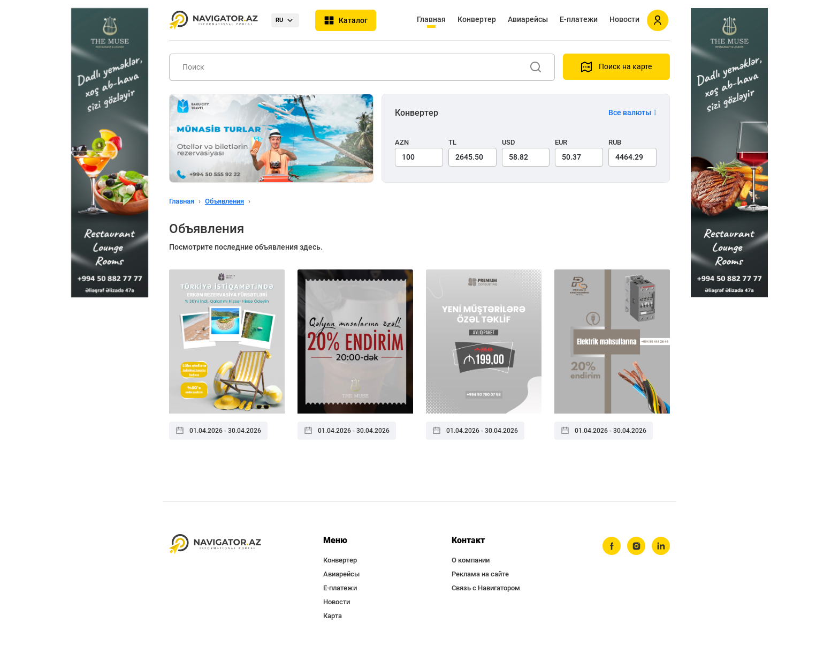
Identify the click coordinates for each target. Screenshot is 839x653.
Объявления (224, 201)
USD (508, 142)
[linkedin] (661, 546)
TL (452, 142)
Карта (332, 616)
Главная (431, 19)
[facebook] (611, 546)
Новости (624, 19)
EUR (561, 142)
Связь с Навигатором (486, 588)
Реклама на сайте (480, 574)
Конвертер (476, 19)
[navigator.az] (215, 544)
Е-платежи (579, 19)
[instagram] (636, 546)
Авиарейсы (528, 19)
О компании (471, 560)
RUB (614, 142)
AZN (402, 142)
